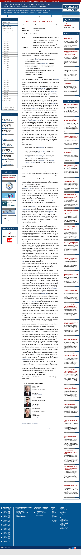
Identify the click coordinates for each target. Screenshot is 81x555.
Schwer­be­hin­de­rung (35, 312)
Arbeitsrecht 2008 (6, 532)
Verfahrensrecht (39, 515)
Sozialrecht (38, 513)
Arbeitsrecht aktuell (11, 10)
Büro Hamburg (64, 521)
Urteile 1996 (6, 86)
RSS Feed (54, 516)
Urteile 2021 (6, 35)
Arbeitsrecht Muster (24, 12)
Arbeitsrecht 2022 (6, 513)
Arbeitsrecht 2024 (6, 511)
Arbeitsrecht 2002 (6, 540)
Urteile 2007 (6, 63)
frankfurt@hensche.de (8, 126)
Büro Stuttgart (64, 528)
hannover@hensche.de (8, 139)
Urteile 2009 (6, 59)
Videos (3, 102)
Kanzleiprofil (45, 12)
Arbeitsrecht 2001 (6, 541)
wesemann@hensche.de (37, 417)
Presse (49, 10)
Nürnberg (38, 16)
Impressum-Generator (8, 12)
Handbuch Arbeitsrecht (20, 10)
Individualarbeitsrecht (40, 509)
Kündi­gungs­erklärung (33, 156)
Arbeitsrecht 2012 (6, 527)
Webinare (40, 12)
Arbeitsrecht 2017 (6, 520)
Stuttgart (43, 16)
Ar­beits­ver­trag (34, 206)
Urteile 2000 (6, 78)
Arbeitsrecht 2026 (6, 508)
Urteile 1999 (6, 80)
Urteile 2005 (6, 67)
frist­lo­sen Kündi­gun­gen (46, 192)
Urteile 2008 (6, 61)
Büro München (64, 525)
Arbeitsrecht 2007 (6, 533)
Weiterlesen (68, 66)
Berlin (5, 16)
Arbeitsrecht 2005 (6, 536)
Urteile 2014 (6, 49)
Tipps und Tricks (5, 24)
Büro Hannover (64, 523)
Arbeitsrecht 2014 (6, 524)
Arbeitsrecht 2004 (6, 537)
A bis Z (53, 508)
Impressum (63, 512)
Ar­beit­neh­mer (43, 88)
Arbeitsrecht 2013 (6, 525)
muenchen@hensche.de (9, 151)
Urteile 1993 (6, 92)
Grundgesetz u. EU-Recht (41, 508)
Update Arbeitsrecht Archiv (8, 109)
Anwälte (49, 16)
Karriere (54, 512)
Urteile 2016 (6, 45)
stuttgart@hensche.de (8, 164)
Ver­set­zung (37, 59)
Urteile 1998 (6, 82)
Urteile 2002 (6, 74)
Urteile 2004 (6, 69)
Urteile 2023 (6, 33)
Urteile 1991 (6, 96)
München (32, 16)
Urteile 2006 (6, 65)
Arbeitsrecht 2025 (6, 509)
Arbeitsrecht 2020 (6, 516)
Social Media (55, 517)
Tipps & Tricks (16, 12)
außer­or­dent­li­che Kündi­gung (34, 120)
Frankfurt (10, 16)
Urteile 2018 (6, 41)
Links (53, 515)
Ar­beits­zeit (33, 331)
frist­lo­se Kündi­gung (29, 268)
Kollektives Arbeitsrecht (41, 512)
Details (8, 128)
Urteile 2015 (6, 47)
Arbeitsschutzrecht (40, 511)
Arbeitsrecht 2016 (6, 521)
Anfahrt (3, 128)
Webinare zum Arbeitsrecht (8, 107)
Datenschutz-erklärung (64, 514)
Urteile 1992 (6, 94)
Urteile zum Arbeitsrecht (41, 10)
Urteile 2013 (6, 51)
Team (62, 511)
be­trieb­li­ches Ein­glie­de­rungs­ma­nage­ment (39, 328)
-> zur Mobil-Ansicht (6, 19)
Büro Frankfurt (64, 520)
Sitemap (54, 519)
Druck (53, 511)
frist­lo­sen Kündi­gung (49, 81)
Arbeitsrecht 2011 (6, 528)
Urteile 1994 (6, 90)
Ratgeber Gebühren (32, 12)
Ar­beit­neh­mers (33, 217)
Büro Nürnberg (64, 527)
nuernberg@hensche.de (9, 158)
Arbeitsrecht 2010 (6, 529)
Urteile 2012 (6, 53)
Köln (27, 16)
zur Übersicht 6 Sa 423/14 (53, 429)
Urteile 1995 (6, 88)
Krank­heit (53, 103)
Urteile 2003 (6, 72)
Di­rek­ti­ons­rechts (28, 212)
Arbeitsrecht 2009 (6, 531)
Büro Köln (63, 524)
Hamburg (16, 16)
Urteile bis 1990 (7, 98)
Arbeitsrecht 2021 (6, 515)
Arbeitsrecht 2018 (6, 519)
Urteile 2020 (6, 37)
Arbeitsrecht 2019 (6, 517)
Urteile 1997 (6, 84)
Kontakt (54, 513)
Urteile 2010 (6, 57)
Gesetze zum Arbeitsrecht (31, 10)
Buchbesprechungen (20, 508)
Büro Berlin (63, 519)
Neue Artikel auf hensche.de (22, 512)
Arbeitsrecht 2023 (6, 512)
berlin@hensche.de (8, 120)
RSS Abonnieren (5, 547)
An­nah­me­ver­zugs (45, 286)
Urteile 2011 (6, 55)
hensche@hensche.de (37, 394)
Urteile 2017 (6, 43)
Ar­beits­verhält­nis (44, 63)
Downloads (54, 509)
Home (5, 10)
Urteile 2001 (6, 76)
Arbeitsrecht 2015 (6, 523)
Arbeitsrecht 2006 (6, 534)
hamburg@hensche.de (8, 132)
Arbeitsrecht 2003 (6, 538)
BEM (34, 354)
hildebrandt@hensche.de (38, 405)
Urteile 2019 (6, 39)
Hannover (22, 16)
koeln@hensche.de (8, 145)
